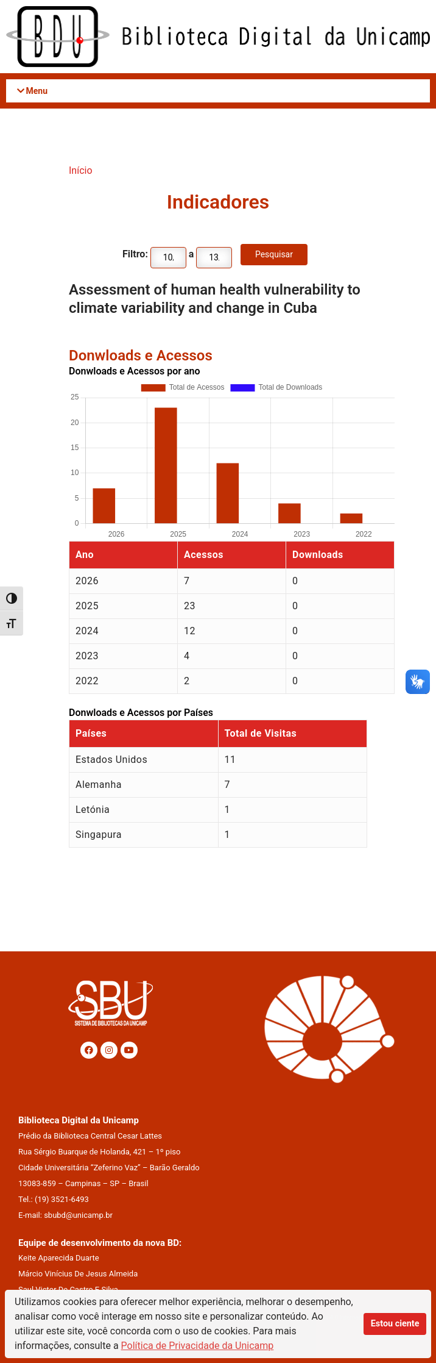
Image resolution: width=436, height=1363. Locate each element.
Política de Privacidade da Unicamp (197, 1345)
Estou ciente (395, 1323)
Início (81, 170)
